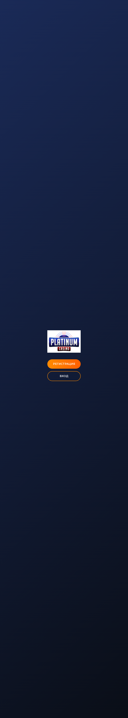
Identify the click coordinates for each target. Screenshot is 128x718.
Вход (64, 376)
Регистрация (64, 364)
